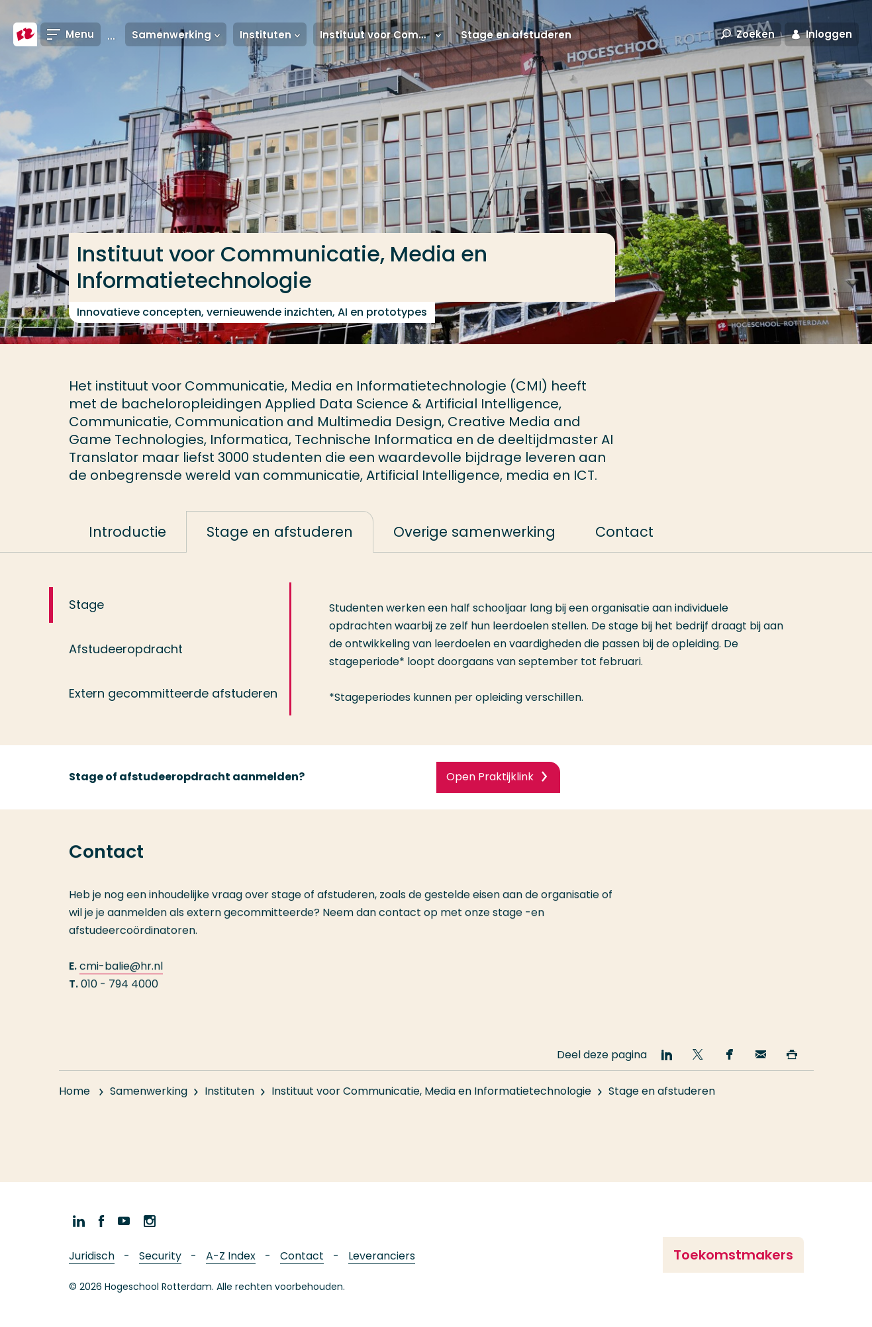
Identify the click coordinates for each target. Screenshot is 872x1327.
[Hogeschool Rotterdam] (25, 34)
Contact (302, 1255)
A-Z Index (231, 1255)
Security (160, 1255)
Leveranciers (381, 1255)
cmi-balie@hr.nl (121, 984)
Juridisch (92, 1255)
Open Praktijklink (490, 789)
